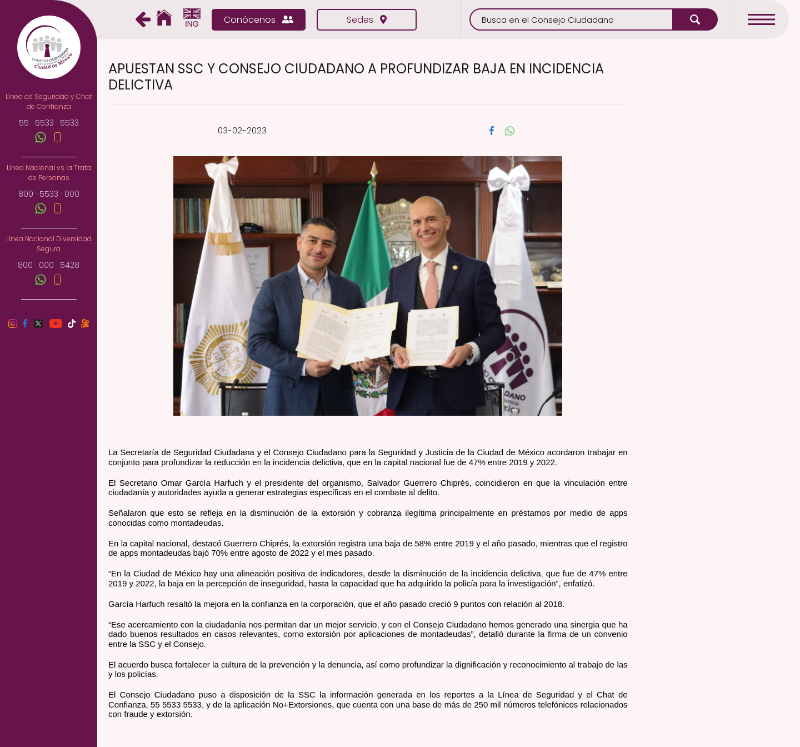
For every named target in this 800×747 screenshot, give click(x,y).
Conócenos (258, 19)
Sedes (367, 19)
